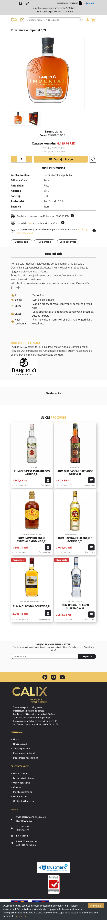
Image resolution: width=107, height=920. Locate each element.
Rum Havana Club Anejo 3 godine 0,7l (75, 539)
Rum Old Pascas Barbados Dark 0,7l (75, 472)
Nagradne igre (20, 796)
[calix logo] (29, 696)
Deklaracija (45, 241)
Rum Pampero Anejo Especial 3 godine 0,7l (32, 539)
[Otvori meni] (13, 3)
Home (16, 739)
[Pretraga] (80, 20)
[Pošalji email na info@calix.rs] (20, 3)
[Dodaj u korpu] (48, 480)
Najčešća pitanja (21, 773)
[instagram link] (53, 677)
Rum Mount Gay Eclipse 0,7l (32, 606)
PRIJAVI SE (87, 656)
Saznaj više (21, 916)
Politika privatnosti (22, 791)
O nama (17, 787)
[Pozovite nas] (27, 3)
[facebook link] (45, 677)
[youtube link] (62, 677)
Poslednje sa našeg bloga (25, 757)
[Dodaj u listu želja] (92, 159)
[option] (48, 73)
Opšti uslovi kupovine (23, 801)
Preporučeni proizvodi (24, 753)
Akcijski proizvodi (21, 748)
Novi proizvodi (20, 743)
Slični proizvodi (68, 241)
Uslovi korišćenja (21, 782)
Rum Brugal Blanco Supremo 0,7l (75, 606)
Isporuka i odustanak (23, 778)
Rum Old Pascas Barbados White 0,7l (32, 472)
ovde (30, 223)
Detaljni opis (21, 241)
